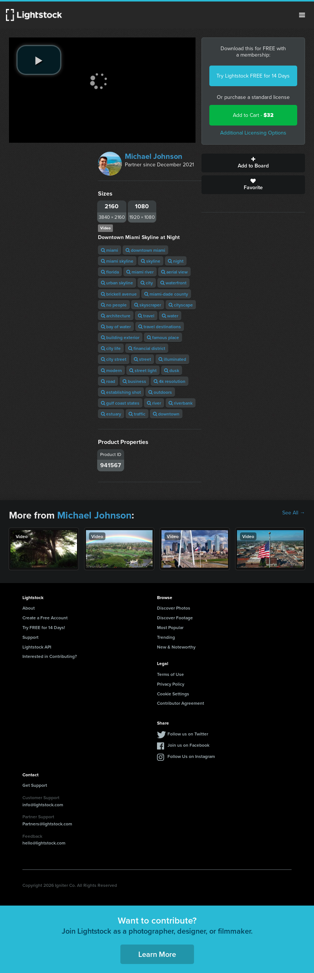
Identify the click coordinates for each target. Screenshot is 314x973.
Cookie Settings (173, 694)
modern (111, 370)
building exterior (120, 337)
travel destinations (159, 326)
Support (30, 637)
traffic (137, 414)
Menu (302, 15)
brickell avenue (119, 294)
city (147, 282)
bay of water (116, 326)
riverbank (181, 403)
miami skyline (117, 261)
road (108, 381)
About (28, 608)
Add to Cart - (253, 115)
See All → (293, 513)
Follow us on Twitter (187, 734)
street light (143, 370)
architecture (115, 315)
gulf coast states (120, 403)
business (134, 381)
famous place (163, 337)
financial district (146, 348)
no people (114, 305)
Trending (166, 637)
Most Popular (170, 627)
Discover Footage (175, 617)
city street (113, 359)
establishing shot (121, 392)
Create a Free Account (45, 617)
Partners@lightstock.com (47, 824)
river (154, 403)
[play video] (38, 60)
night (176, 261)
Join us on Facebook (188, 745)
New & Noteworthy (176, 647)
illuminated (172, 359)
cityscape (181, 305)
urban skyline (117, 282)
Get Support (34, 785)
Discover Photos (173, 608)
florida (110, 272)
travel (146, 315)
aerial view (174, 272)
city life (111, 348)
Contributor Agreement (180, 703)
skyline (150, 261)
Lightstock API (36, 647)
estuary (111, 414)
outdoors (160, 392)
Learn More (157, 954)
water (170, 315)
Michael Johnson (153, 156)
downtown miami (145, 250)
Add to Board (253, 163)
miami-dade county (166, 294)
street (142, 359)
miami (109, 250)
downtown (166, 414)
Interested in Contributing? (49, 656)
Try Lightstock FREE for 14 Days (253, 76)
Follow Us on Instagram (191, 756)
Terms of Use (170, 674)
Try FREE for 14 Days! (43, 627)
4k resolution (169, 381)
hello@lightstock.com (43, 843)
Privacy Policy (170, 684)
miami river (140, 272)
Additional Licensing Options (253, 133)
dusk (171, 370)
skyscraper (147, 305)
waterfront (173, 282)
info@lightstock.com (42, 804)
